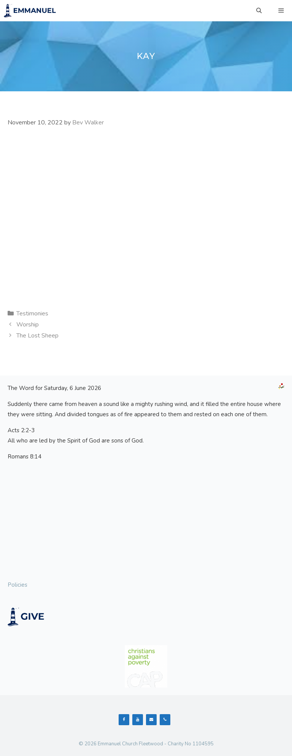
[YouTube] (137, 719)
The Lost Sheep (37, 335)
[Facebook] (124, 719)
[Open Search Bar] (259, 10)
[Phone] (165, 719)
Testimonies (32, 313)
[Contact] (151, 719)
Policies (17, 585)
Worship (27, 324)
